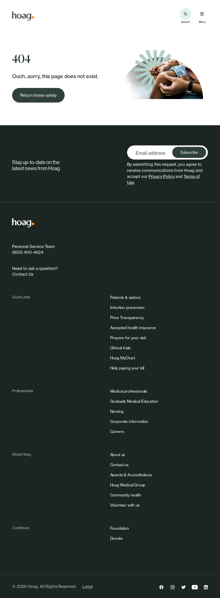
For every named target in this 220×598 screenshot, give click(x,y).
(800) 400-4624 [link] (27, 252)
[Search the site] (185, 14)
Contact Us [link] (22, 274)
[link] (23, 16)
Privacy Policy (162, 176)
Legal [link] (87, 586)
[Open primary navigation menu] (202, 14)
